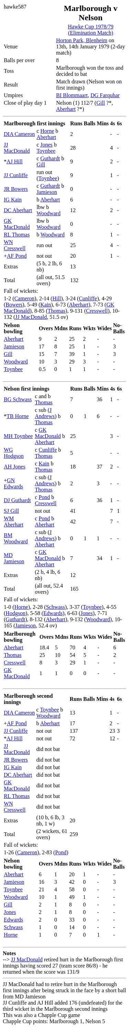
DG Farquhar (105, 95)
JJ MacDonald (17, 148)
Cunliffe (88, 298)
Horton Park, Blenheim (81, 40)
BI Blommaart (72, 95)
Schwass (55, 607)
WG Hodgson (14, 453)
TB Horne (18, 416)
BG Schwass (18, 399)
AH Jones (14, 467)
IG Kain (13, 199)
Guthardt (50, 158)
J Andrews (45, 413)
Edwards (53, 613)
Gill (100, 103)
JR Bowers (16, 189)
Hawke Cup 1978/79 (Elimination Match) (90, 30)
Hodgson (15, 613)
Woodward (48, 213)
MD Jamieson (14, 558)
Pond (44, 497)
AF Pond (16, 256)
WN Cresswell (14, 245)
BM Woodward (16, 538)
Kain (45, 305)
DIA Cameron (19, 134)
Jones (46, 145)
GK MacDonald (17, 224)
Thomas (57, 311)
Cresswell (97, 311)
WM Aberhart (13, 522)
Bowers (14, 305)
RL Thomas (17, 235)
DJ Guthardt (17, 500)
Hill (56, 298)
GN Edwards (13, 483)
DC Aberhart (18, 210)
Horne (47, 131)
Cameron (24, 298)
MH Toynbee (18, 436)
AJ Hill (15, 161)
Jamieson (46, 192)
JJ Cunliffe (16, 175)
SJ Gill (11, 511)
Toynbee (45, 151)
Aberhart (66, 109)
